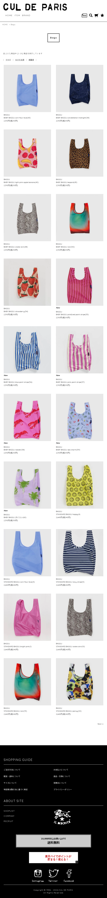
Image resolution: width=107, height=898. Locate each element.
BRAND (26, 15)
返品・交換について (62, 776)
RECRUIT (8, 821)
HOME (9, 15)
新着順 (31, 59)
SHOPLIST (9, 811)
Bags (13, 24)
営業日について (60, 783)
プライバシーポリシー (63, 789)
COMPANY (9, 816)
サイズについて (10, 783)
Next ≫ (101, 724)
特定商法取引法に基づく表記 (16, 789)
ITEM (17, 15)
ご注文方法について (12, 770)
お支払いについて (61, 770)
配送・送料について (12, 776)
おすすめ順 (19, 59)
